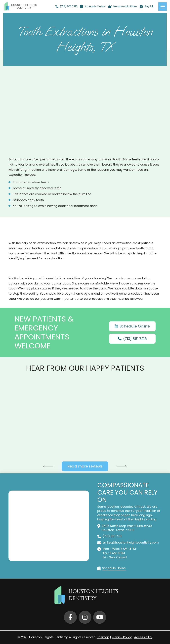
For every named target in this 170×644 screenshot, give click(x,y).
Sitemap (103, 637)
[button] (162, 6)
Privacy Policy (122, 637)
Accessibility (143, 637)
